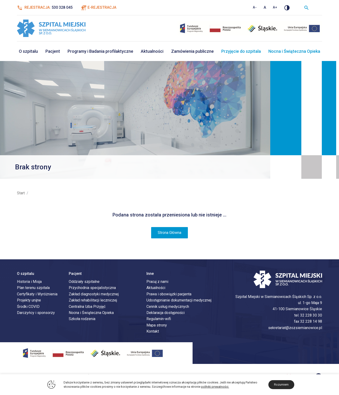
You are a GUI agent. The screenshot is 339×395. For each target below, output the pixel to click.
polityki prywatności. (215, 386)
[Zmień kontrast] (287, 7)
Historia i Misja (29, 282)
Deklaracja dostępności (165, 313)
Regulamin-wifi (158, 319)
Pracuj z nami (157, 282)
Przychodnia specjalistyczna (92, 288)
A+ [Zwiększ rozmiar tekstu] (275, 7)
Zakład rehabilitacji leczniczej (93, 301)
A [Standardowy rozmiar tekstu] (265, 7)
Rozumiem (281, 384)
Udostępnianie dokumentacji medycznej (178, 301)
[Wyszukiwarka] (306, 7)
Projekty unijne (29, 301)
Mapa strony (156, 326)
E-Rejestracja (102, 7)
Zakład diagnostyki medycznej (94, 295)
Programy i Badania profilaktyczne (100, 51)
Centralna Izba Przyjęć (87, 307)
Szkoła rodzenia (82, 319)
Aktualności (152, 51)
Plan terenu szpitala (33, 288)
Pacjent (52, 51)
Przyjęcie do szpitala (241, 51)
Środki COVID (28, 307)
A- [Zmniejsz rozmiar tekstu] (255, 7)
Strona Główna (169, 233)
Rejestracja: (45, 7)
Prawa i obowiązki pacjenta (168, 295)
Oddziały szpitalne (84, 282)
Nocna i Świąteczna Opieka (294, 51)
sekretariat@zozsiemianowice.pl (295, 328)
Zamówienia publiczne (192, 51)
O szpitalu (28, 51)
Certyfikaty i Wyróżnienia (37, 295)
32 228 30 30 (311, 316)
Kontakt (152, 332)
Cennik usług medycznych (167, 307)
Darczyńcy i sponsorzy (36, 313)
